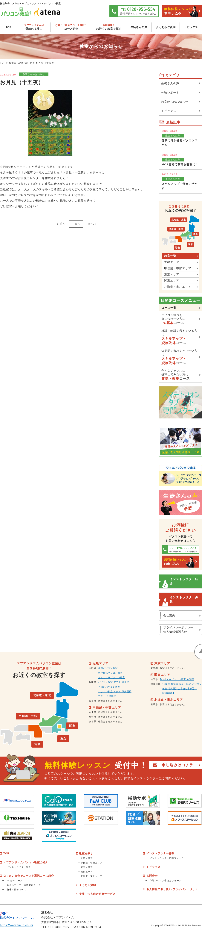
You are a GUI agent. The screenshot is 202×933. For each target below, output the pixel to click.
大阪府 (92, 668)
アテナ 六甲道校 (107, 696)
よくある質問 (87, 885)
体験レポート (170, 92)
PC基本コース (14, 880)
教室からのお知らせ (20, 62)
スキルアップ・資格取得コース (24, 885)
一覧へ (76, 224)
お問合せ (152, 875)
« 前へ (61, 223)
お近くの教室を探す (109, 27)
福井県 (92, 717)
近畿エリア (171, 262)
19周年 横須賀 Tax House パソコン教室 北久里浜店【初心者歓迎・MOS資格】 (182, 688)
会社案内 (169, 615)
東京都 (154, 668)
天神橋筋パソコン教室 (110, 673)
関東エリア (171, 280)
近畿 (177, 247)
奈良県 (92, 701)
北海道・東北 (179, 219)
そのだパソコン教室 (109, 687)
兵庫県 (92, 682)
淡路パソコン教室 (108, 668)
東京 (190, 244)
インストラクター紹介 (184, 581)
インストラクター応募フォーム (167, 858)
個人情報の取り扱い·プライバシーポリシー (173, 889)
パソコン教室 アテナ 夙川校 (113, 682)
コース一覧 (168, 307)
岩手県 (154, 704)
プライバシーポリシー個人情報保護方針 (178, 629)
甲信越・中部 (176, 229)
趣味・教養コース (16, 889)
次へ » (92, 223)
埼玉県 (154, 679)
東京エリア (171, 274)
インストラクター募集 (184, 599)
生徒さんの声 (138, 27)
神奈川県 (155, 684)
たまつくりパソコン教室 (111, 677)
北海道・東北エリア (177, 286)
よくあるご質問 (165, 27)
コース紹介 (71, 27)
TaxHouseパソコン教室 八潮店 (177, 679)
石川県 (92, 712)
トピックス (191, 27)
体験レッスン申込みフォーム (165, 880)
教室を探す (86, 853)
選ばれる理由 (33, 27)
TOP (8, 27)
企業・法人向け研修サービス (97, 893)
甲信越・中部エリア (177, 268)
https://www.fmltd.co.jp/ (16, 925)
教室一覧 (170, 255)
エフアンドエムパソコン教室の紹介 (25, 862)
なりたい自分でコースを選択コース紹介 (28, 875)
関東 (195, 234)
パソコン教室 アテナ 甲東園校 (114, 691)
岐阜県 (92, 721)
